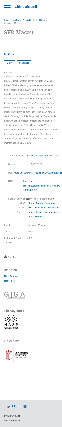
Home (7, 20)
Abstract (8, 72)
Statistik (24, 63)
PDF (9, 63)
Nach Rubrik (10, 281)
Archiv (16, 20)
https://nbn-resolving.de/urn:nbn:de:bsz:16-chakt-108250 (41, 186)
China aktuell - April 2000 (34, 20)
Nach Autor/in (11, 276)
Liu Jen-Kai (9, 54)
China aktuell (26, 6)
